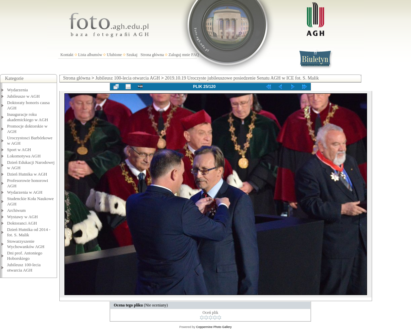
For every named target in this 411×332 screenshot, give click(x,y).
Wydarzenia (17, 89)
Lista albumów (90, 54)
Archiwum (16, 210)
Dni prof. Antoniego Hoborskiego (24, 255)
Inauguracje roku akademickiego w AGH (27, 117)
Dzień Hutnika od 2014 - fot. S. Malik (28, 232)
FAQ (195, 54)
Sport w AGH (19, 149)
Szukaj (132, 54)
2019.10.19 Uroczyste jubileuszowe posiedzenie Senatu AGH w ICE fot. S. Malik (242, 78)
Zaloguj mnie (179, 54)
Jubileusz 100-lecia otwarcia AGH (24, 267)
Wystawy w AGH (22, 216)
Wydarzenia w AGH (24, 192)
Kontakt (66, 54)
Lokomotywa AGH (24, 155)
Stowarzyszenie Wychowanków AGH (26, 244)
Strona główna (152, 54)
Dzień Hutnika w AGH (27, 174)
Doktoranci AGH (22, 223)
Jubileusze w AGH (23, 96)
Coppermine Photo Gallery (214, 327)
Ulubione (114, 54)
